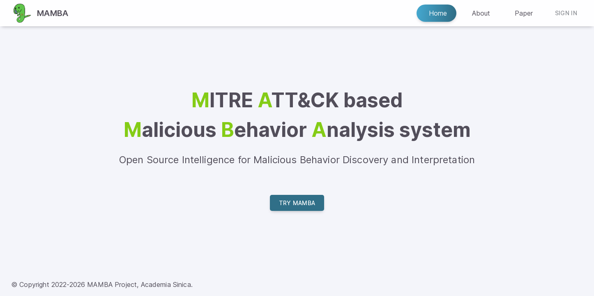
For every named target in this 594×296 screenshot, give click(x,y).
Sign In (566, 13)
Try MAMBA (297, 203)
